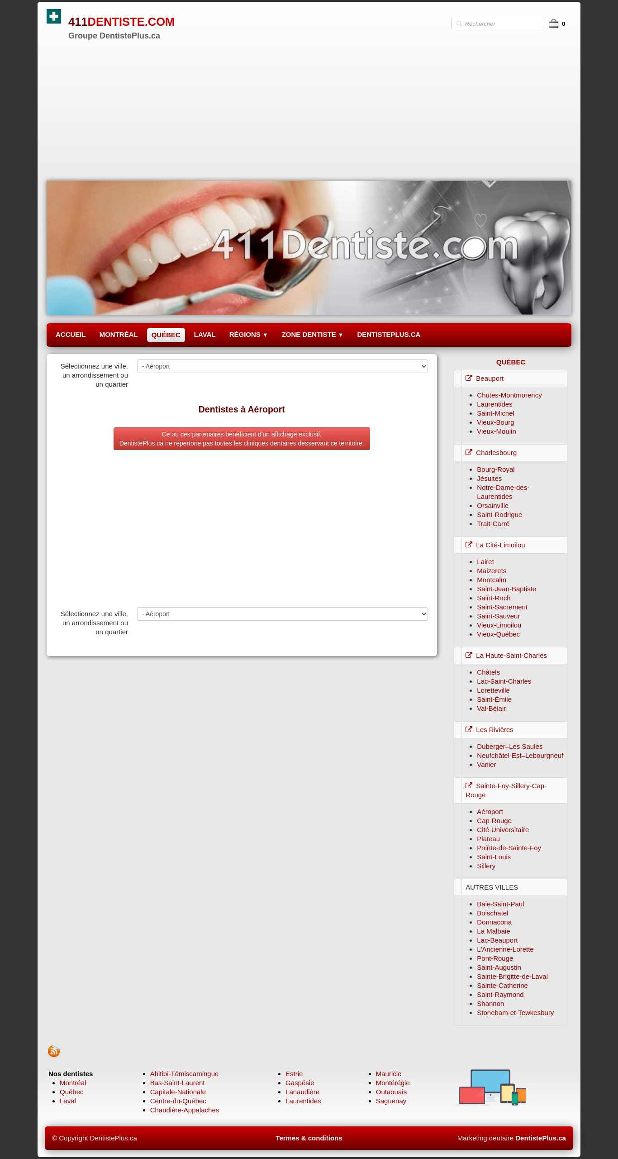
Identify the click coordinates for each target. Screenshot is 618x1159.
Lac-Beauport (497, 940)
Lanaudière (302, 1092)
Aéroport (490, 811)
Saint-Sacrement (502, 607)
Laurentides (494, 404)
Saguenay (391, 1101)
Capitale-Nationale (178, 1092)
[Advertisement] (309, 108)
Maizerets (491, 571)
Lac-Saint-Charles (504, 681)
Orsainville (493, 505)
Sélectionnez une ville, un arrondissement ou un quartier (94, 375)
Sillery (486, 866)
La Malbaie (493, 931)
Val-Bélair (491, 708)
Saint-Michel (495, 413)
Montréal (73, 1083)
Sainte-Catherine (502, 985)
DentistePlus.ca (540, 1138)
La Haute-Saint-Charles (506, 655)
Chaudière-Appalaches (184, 1110)
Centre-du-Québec (178, 1101)
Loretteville (493, 690)
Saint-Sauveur (498, 616)
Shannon (490, 1003)
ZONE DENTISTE (313, 334)
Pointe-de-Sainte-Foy (509, 848)
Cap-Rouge (494, 820)
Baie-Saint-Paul (500, 904)
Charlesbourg (491, 452)
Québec (72, 1092)
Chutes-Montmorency (509, 395)
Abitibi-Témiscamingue (184, 1074)
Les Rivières (489, 729)
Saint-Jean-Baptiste (506, 589)
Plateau (488, 839)
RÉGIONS (248, 334)
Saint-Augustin (499, 967)
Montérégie (393, 1083)
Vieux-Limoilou (499, 625)
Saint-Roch (493, 598)
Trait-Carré (493, 523)
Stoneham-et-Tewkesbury (515, 1012)
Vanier (486, 764)
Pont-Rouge (495, 958)
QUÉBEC (166, 335)
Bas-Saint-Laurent (177, 1083)
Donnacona (494, 922)
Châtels (488, 672)
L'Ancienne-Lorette (505, 949)
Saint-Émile (494, 699)
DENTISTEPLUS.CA (388, 334)
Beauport (485, 378)
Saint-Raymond (500, 994)
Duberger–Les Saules (509, 746)
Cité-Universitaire (503, 829)
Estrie (294, 1074)
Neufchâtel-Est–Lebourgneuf (520, 755)
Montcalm (491, 580)
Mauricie (389, 1074)
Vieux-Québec (498, 634)
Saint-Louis (494, 857)
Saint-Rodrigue (499, 514)
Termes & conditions (309, 1138)
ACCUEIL (71, 334)
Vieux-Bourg (495, 422)
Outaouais (391, 1092)
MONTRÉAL (119, 334)
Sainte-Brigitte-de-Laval (512, 976)
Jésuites (489, 478)
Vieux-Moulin (496, 431)
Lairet (485, 561)
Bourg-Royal (495, 469)
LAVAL (205, 334)
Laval (68, 1101)
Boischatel (492, 913)
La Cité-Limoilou (495, 545)
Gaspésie (299, 1083)
